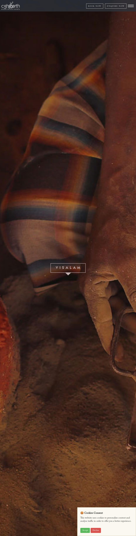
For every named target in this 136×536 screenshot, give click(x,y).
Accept (85, 530)
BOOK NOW (94, 6)
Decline (96, 530)
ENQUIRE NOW (116, 6)
